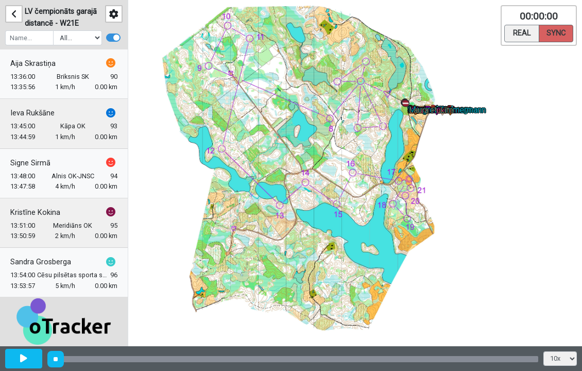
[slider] (55, 359)
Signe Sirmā (30, 163)
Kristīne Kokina (35, 212)
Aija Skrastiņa (33, 63)
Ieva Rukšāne (32, 113)
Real (521, 32)
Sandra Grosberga (40, 262)
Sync (556, 32)
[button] (407, 105)
